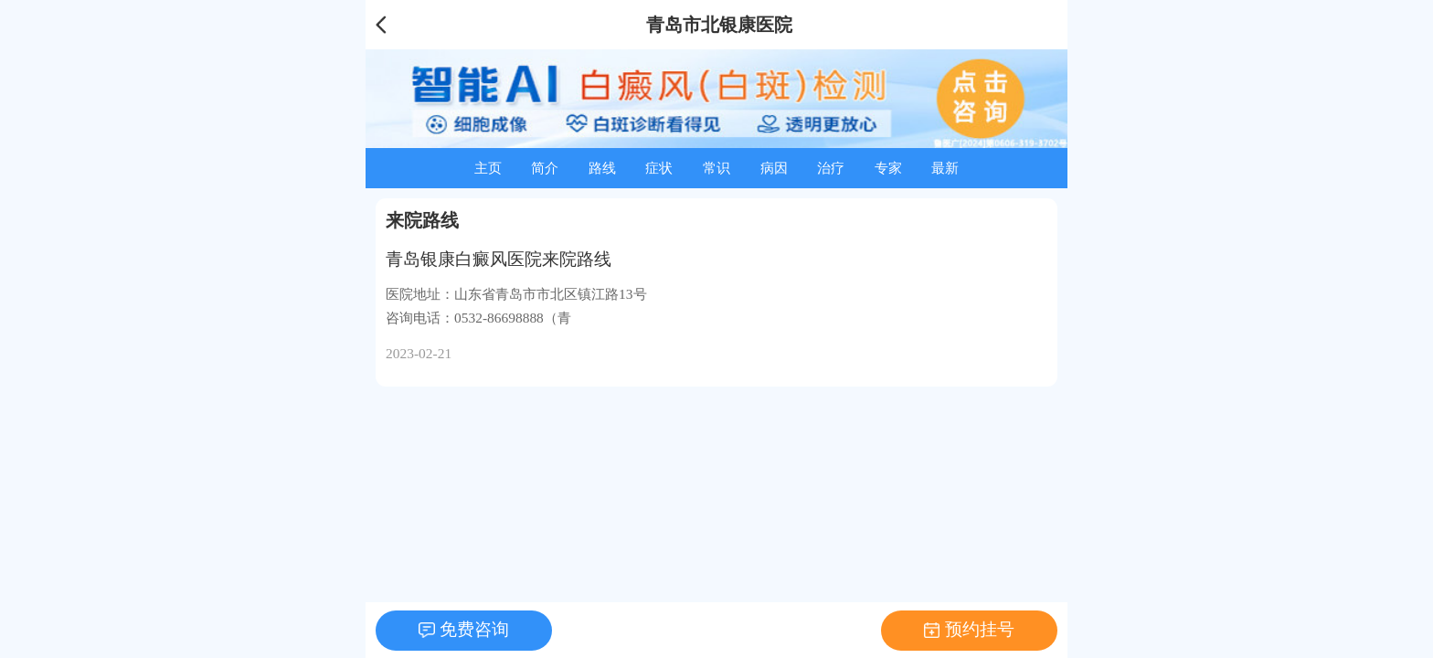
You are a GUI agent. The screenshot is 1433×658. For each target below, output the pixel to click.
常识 (716, 167)
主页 (488, 167)
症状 (659, 167)
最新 (945, 167)
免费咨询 (474, 629)
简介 (544, 167)
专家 (888, 167)
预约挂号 (979, 629)
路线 (602, 167)
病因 (774, 167)
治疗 (830, 167)
